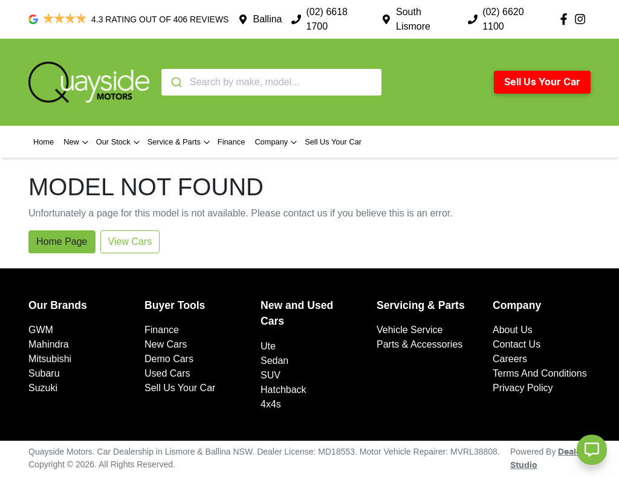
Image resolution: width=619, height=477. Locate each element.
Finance (231, 141)
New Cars (165, 344)
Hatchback (283, 390)
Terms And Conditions (540, 373)
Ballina (267, 19)
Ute (268, 346)
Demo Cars (168, 359)
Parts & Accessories (419, 344)
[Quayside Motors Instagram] (582, 19)
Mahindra (48, 344)
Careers (510, 359)
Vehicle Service (409, 330)
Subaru (44, 373)
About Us (513, 330)
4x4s (271, 404)
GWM (40, 330)
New (77, 142)
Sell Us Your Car (542, 82)
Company (277, 142)
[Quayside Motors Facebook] (566, 19)
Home (43, 141)
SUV (270, 375)
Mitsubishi (49, 359)
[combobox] (271, 82)
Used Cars (167, 373)
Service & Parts (180, 142)
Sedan (274, 360)
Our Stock (119, 142)
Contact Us (516, 344)
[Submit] (175, 82)
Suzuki (42, 388)
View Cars (130, 241)
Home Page (62, 241)
